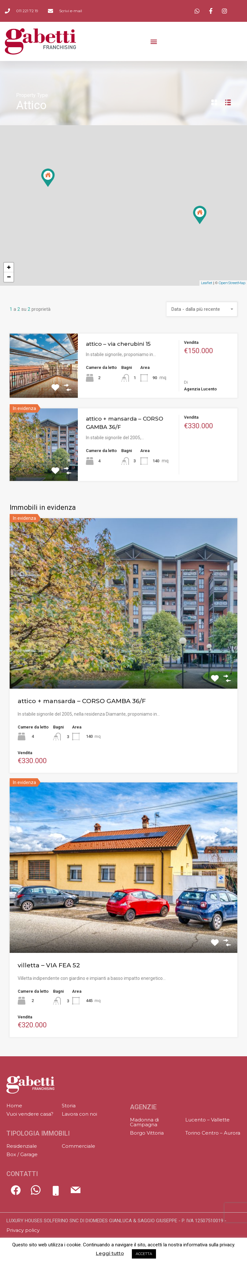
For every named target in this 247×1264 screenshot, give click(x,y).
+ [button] (9, 267)
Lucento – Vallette (207, 1119)
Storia (69, 1105)
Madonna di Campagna (144, 1122)
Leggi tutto (110, 1253)
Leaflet (206, 283)
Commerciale (78, 1146)
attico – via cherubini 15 (118, 344)
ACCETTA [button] (144, 1253)
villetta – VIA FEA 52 (49, 965)
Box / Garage (22, 1154)
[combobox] (202, 309)
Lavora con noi (79, 1113)
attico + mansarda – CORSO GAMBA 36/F (82, 701)
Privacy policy (23, 1230)
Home (14, 1105)
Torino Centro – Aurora (212, 1132)
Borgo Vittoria (147, 1132)
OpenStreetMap (232, 283)
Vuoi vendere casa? (29, 1113)
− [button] (9, 277)
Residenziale (21, 1146)
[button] (154, 41)
